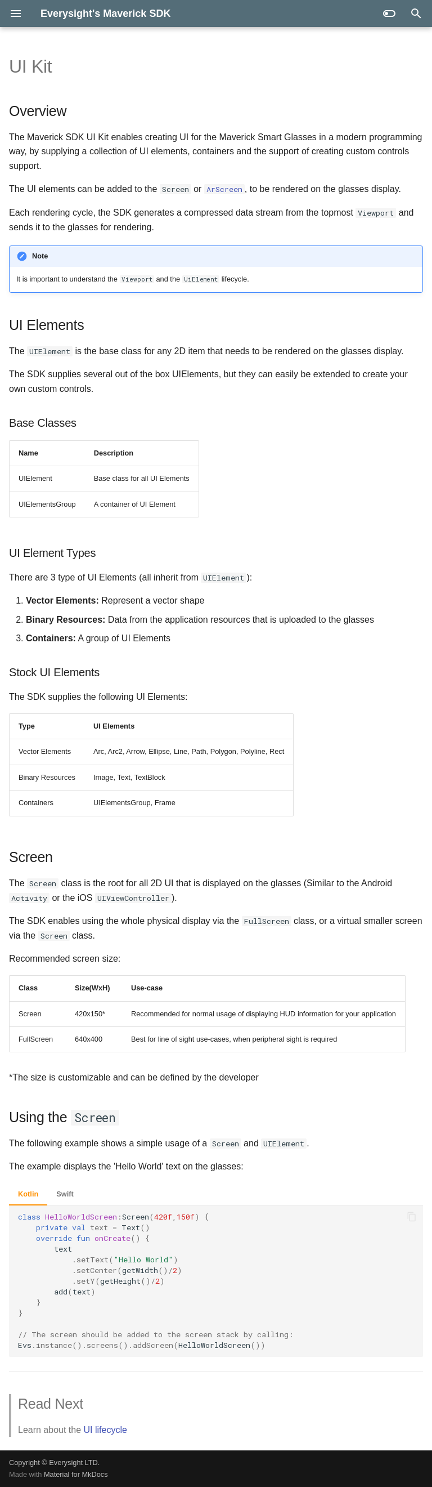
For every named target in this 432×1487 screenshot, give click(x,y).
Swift (65, 1194)
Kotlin (28, 1194)
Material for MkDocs (76, 1474)
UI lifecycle (105, 1430)
